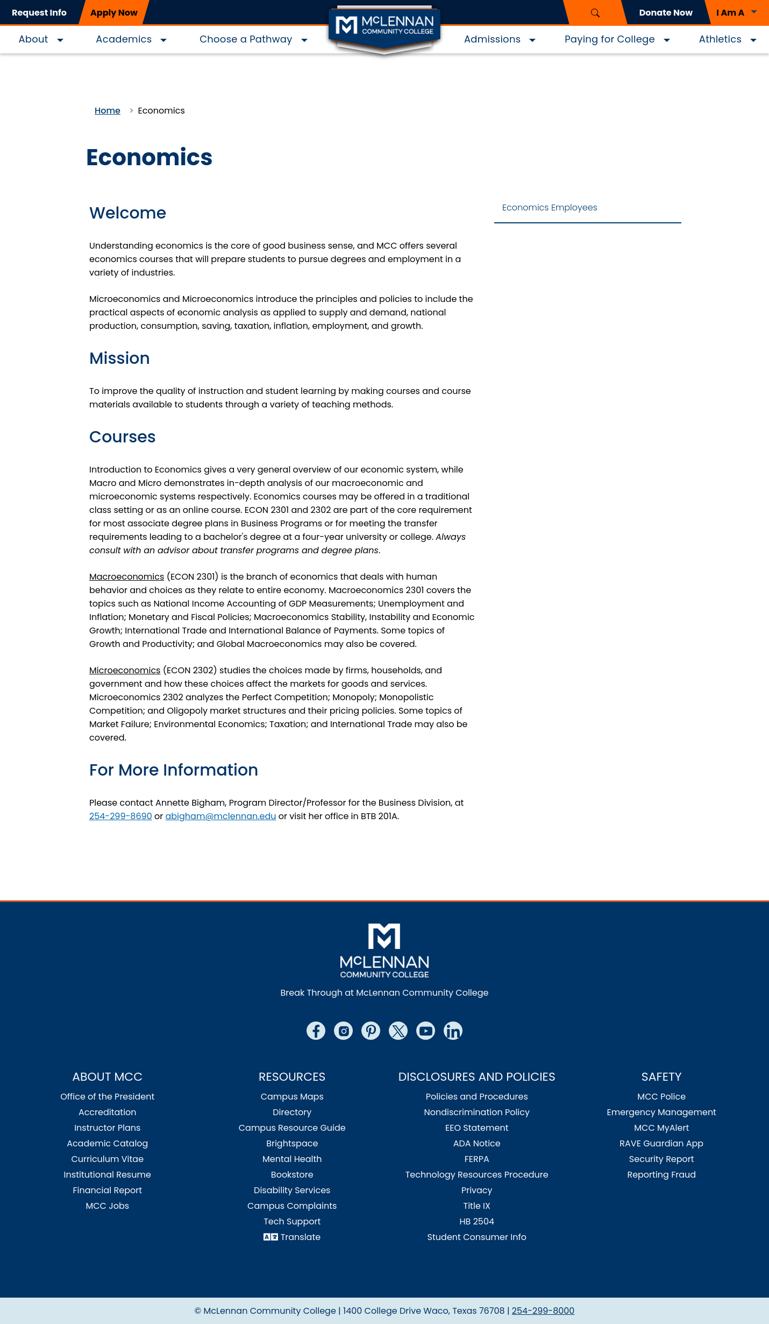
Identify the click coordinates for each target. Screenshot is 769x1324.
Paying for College (610, 39)
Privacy (477, 1190)
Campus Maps (292, 1096)
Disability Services (292, 1190)
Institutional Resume (107, 1174)
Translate (301, 1237)
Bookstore (292, 1174)
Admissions (492, 39)
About (33, 39)
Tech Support (292, 1221)
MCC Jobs (107, 1206)
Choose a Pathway (246, 39)
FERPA (477, 1159)
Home (107, 110)
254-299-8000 (543, 1311)
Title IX (477, 1206)
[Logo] (384, 31)
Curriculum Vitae (107, 1159)
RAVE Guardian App (661, 1143)
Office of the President (107, 1096)
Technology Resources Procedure (477, 1174)
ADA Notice (477, 1143)
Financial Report (107, 1190)
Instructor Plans (107, 1128)
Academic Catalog (107, 1143)
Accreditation (108, 1112)
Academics (124, 39)
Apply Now (114, 12)
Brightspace (292, 1143)
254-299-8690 (120, 816)
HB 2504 (476, 1221)
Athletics (720, 39)
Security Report (661, 1159)
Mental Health (292, 1159)
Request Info (39, 12)
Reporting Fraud (661, 1174)
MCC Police (661, 1096)
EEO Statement (477, 1128)
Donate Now (666, 12)
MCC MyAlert (661, 1128)
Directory (292, 1112)
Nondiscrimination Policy (477, 1112)
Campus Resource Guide (292, 1128)
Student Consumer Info (477, 1237)
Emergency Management (661, 1112)
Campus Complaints (292, 1206)
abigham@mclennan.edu (220, 816)
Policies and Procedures (477, 1096)
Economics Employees (549, 207)
